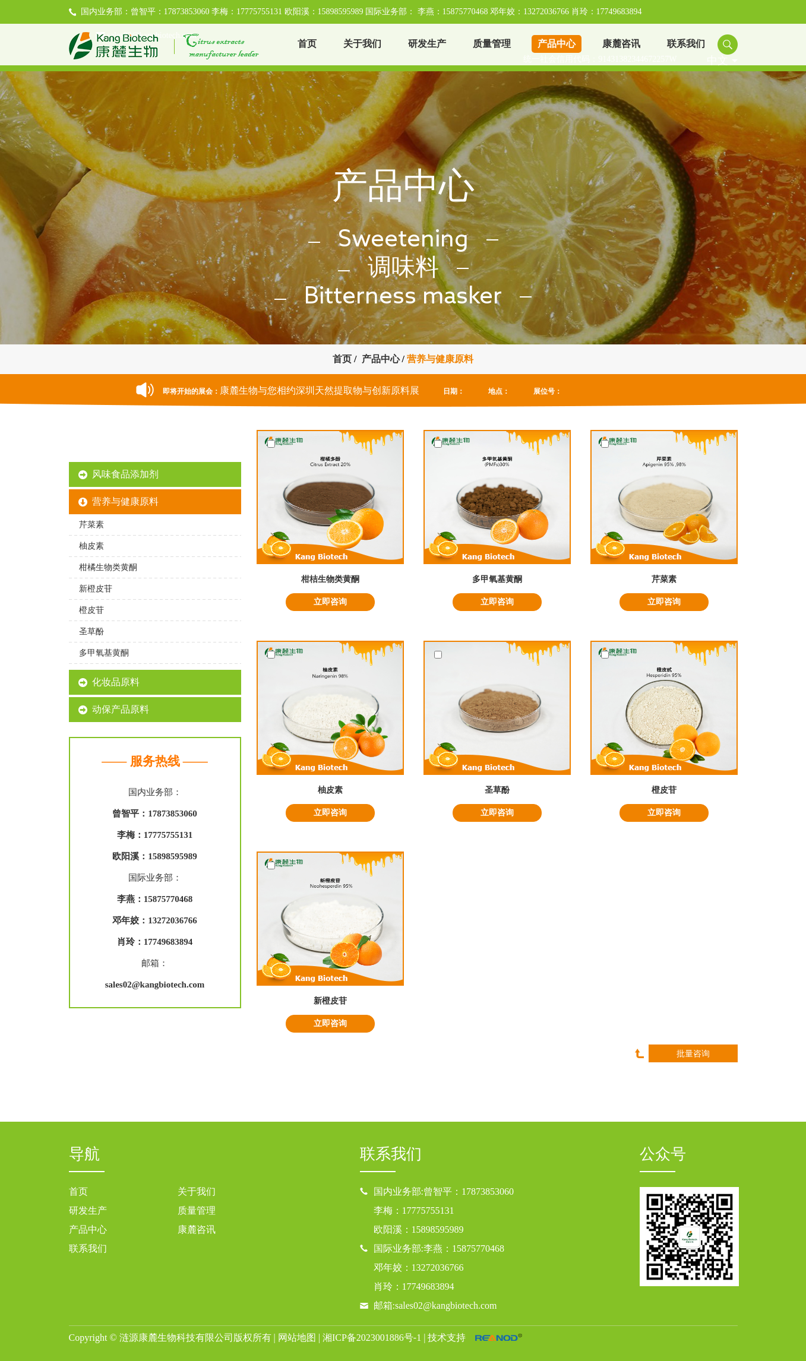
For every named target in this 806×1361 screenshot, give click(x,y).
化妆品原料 (116, 682)
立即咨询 (330, 601)
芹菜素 (664, 579)
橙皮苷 (664, 790)
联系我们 (686, 44)
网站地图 (297, 1337)
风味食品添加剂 (125, 474)
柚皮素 (330, 790)
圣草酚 (497, 790)
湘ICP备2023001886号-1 (372, 1337)
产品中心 (557, 44)
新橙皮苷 (330, 1000)
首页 (307, 44)
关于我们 (362, 44)
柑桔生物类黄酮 (330, 579)
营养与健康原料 (440, 359)
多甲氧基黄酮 (497, 579)
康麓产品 (155, 444)
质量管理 (492, 44)
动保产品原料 (120, 709)
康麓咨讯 (621, 44)
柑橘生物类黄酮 (108, 567)
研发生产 (427, 44)
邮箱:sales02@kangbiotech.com (435, 1305)
